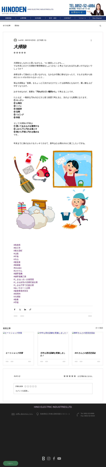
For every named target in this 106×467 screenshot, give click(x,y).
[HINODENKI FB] (54, 458)
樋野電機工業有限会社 (10, 13)
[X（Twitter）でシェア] (20, 309)
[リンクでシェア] (30, 309)
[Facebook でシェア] (15, 309)
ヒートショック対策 (14, 353)
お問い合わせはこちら (24, 414)
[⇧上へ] (10, 463)
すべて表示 (99, 328)
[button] (97, 18)
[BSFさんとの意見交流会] (87, 340)
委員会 (17, 25)
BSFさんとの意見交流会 (85, 353)
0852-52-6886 (89, 413)
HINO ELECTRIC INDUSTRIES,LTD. (40, 9)
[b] (43, 458)
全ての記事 (6, 25)
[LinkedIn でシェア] (25, 309)
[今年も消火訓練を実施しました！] (53, 340)
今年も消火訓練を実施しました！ (52, 354)
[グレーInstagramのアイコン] (49, 458)
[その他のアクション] (91, 40)
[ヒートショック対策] (18, 340)
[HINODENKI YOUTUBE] (59, 458)
